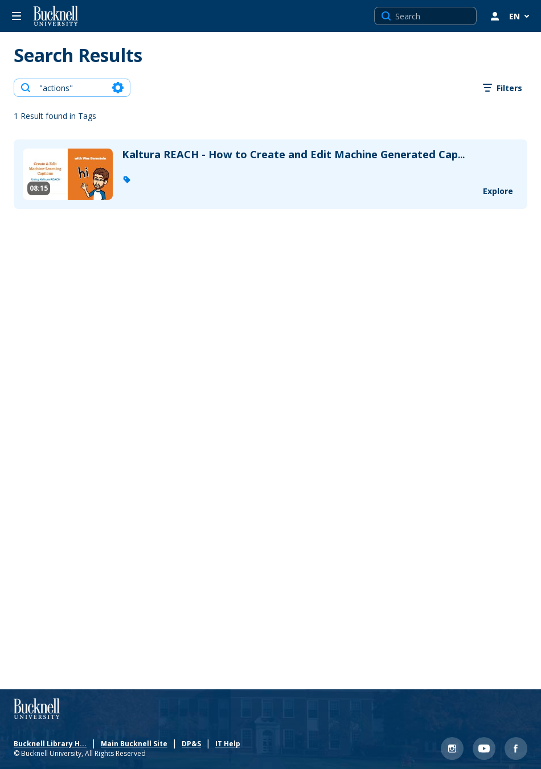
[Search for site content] (434, 16)
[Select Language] (520, 16)
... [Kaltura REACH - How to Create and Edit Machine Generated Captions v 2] (293, 155)
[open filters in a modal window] (502, 88)
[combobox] (71, 87)
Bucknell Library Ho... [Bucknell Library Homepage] (43, 742)
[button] (126, 179)
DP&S (193, 741)
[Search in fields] (118, 88)
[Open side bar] (16, 16)
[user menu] (495, 16)
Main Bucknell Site (136, 741)
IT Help (230, 741)
